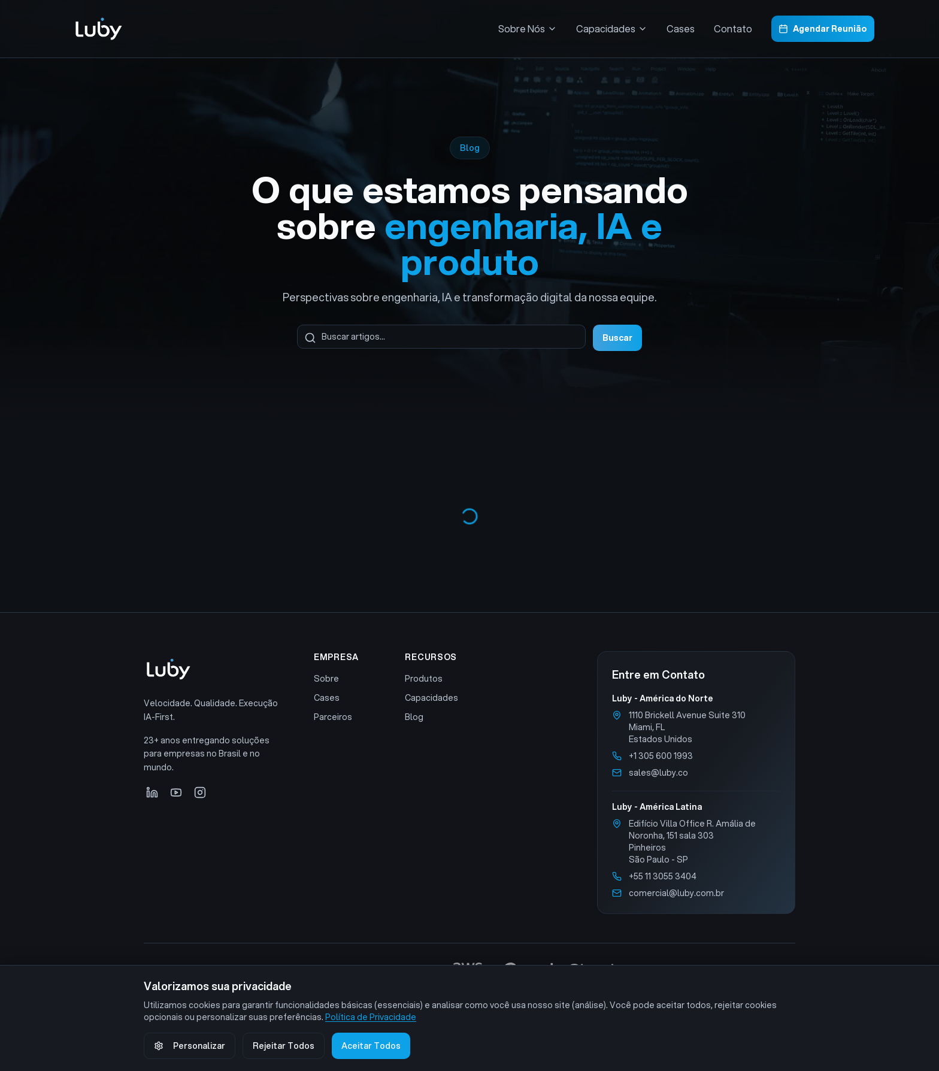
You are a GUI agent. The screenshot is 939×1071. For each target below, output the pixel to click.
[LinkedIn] (152, 792)
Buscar (617, 338)
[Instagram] (200, 792)
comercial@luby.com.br (676, 893)
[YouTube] (176, 792)
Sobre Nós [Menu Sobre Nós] (527, 28)
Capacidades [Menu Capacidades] (611, 28)
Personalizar (189, 1046)
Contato (733, 28)
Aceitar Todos (371, 1046)
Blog (414, 717)
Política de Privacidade (370, 1017)
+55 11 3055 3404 (662, 876)
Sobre (326, 679)
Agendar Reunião (823, 29)
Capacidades (431, 698)
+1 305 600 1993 (661, 756)
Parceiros (333, 717)
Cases (681, 28)
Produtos (424, 679)
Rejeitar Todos (283, 1046)
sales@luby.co (658, 773)
